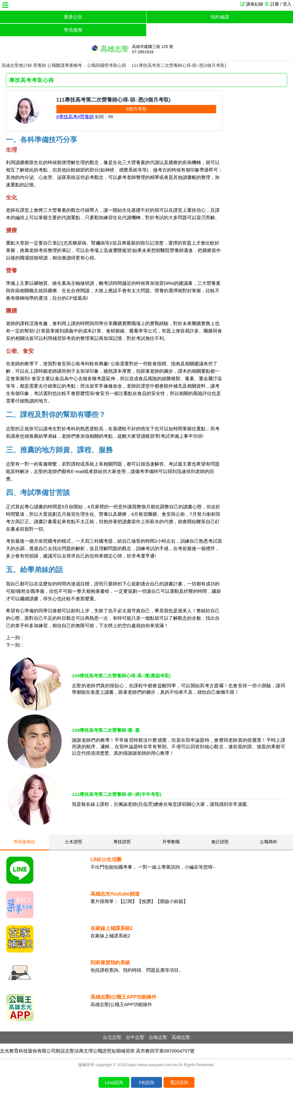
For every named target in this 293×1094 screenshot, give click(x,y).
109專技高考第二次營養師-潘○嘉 (106, 730)
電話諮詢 (179, 1082)
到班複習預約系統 (110, 962)
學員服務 (73, 30)
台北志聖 (112, 1037)
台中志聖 (135, 1037)
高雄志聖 (181, 1037)
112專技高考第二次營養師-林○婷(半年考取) (116, 794)
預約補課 (220, 17)
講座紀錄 (254, 4)
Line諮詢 (114, 1082)
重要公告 (73, 17)
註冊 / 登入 (280, 4)
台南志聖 (158, 1037)
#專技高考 (66, 116)
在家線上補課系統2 (111, 928)
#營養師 (85, 116)
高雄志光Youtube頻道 (115, 893)
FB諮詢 (146, 1082)
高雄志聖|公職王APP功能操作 (123, 997)
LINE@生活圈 (105, 859)
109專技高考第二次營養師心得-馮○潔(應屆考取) (121, 675)
